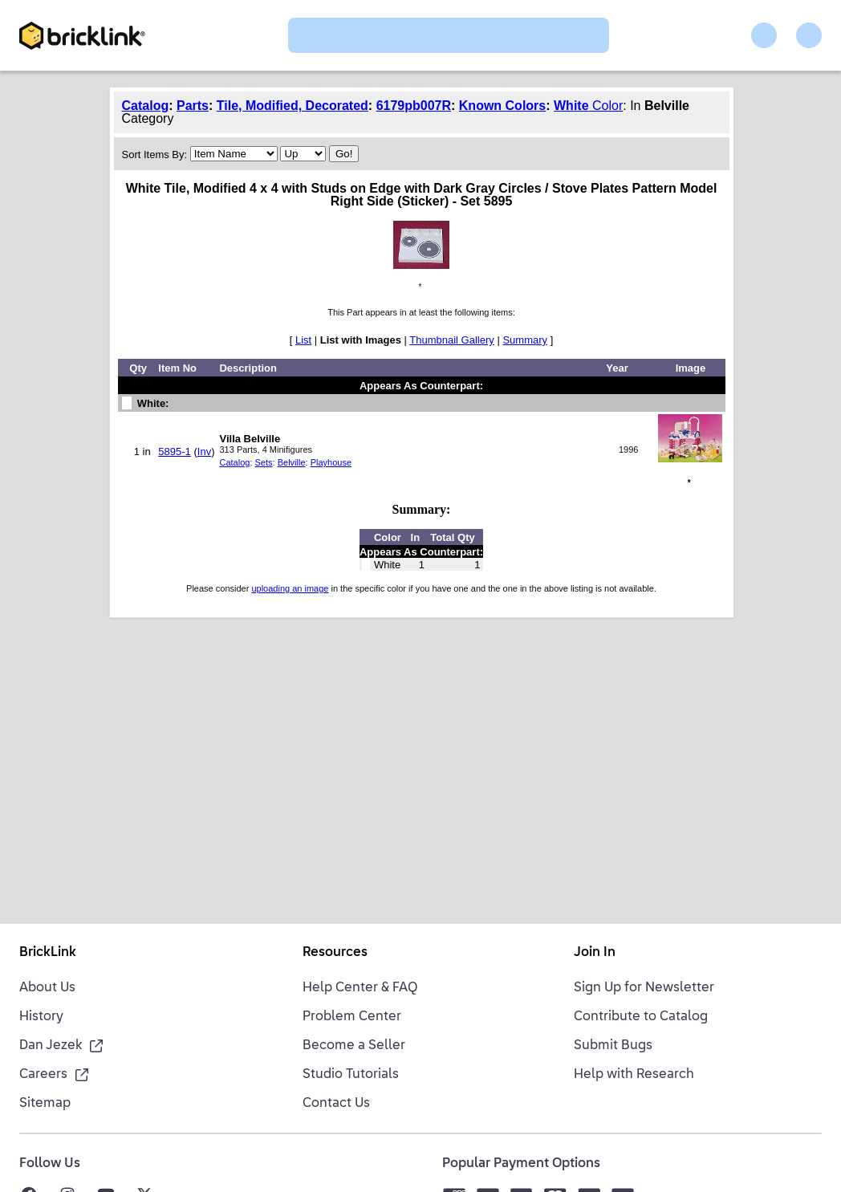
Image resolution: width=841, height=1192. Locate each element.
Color (606, 105)
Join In (595, 952)
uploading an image (289, 588)
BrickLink (47, 952)
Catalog (145, 105)
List (303, 340)
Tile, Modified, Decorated (292, 105)
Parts (193, 105)
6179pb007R (413, 105)
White (571, 105)
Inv (204, 451)
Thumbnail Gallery (451, 340)
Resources (335, 952)
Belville (292, 462)
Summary (524, 340)
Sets (264, 462)
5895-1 (174, 451)
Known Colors (502, 105)
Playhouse (331, 462)
